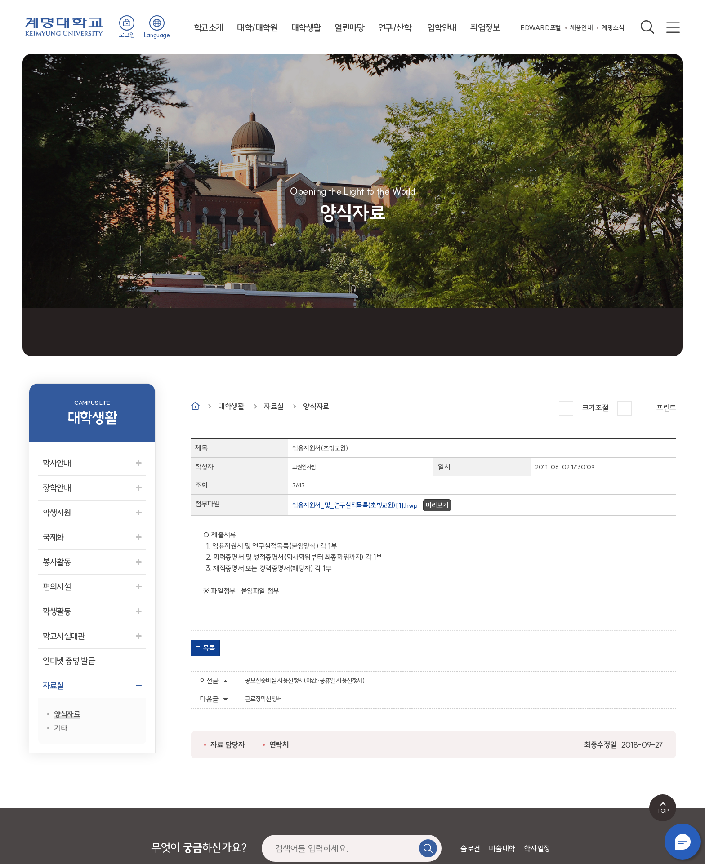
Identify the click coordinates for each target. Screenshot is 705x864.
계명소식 (613, 27)
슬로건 (470, 848)
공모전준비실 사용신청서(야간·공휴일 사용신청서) (305, 681)
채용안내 (581, 27)
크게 (566, 408)
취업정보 (485, 27)
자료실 (274, 406)
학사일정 (537, 848)
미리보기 (437, 505)
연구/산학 (394, 27)
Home (195, 406)
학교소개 (208, 27)
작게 (624, 408)
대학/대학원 (257, 27)
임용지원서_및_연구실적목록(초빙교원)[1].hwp (354, 505)
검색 (647, 27)
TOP (663, 810)
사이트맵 (673, 27)
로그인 (127, 35)
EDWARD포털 (541, 27)
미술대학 (502, 848)
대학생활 (306, 27)
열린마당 (349, 27)
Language (157, 35)
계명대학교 (64, 26)
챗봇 (683, 842)
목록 (209, 647)
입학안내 (442, 27)
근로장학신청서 (263, 699)
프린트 (666, 407)
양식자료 (316, 406)
